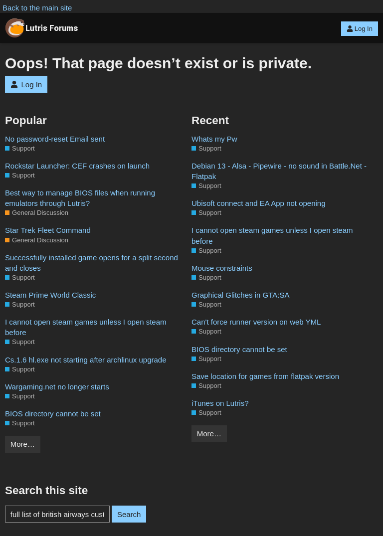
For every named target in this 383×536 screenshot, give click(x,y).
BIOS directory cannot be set (53, 413)
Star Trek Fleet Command (48, 230)
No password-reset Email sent (55, 139)
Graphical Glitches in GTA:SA (240, 295)
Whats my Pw (214, 139)
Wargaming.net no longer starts (57, 386)
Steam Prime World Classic (50, 295)
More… (22, 444)
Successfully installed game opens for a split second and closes (91, 262)
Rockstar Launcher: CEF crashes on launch (77, 166)
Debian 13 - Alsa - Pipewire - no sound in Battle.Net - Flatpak (279, 171)
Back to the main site (37, 7)
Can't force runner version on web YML (256, 322)
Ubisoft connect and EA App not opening (259, 203)
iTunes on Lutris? (220, 403)
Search (129, 514)
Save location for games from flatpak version (265, 376)
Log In (360, 28)
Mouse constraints (222, 268)
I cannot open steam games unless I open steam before (86, 327)
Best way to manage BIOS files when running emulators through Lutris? (80, 197)
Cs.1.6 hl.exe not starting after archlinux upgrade (86, 360)
